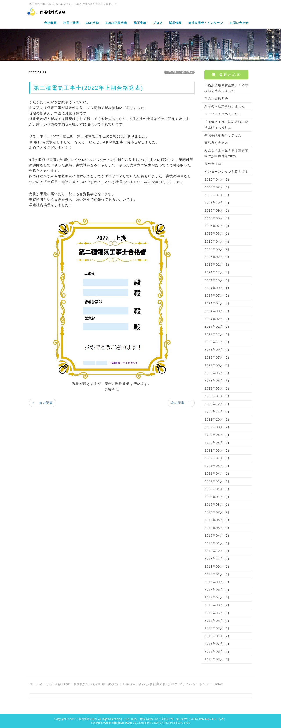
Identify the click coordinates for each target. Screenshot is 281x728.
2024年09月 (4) (216, 288)
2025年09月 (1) (216, 210)
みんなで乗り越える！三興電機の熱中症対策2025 (226, 153)
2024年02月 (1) (216, 319)
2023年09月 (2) (216, 349)
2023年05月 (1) (216, 373)
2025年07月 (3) (216, 226)
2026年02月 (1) (216, 187)
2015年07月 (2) (216, 644)
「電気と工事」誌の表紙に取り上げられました (226, 124)
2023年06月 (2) (216, 365)
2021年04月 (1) (216, 473)
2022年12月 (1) (216, 404)
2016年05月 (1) (216, 620)
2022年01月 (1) (216, 458)
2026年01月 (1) (216, 195)
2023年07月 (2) (216, 357)
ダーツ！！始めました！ (222, 114)
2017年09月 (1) (216, 582)
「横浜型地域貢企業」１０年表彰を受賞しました (226, 88)
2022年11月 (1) (216, 411)
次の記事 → (181, 402)
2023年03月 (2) (216, 388)
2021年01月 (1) (216, 481)
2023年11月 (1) (216, 342)
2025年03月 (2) (216, 249)
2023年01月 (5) (216, 396)
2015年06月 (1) (216, 651)
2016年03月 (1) (216, 628)
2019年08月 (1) (216, 504)
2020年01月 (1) (216, 497)
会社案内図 (158, 684)
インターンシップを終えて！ (226, 171)
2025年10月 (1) (216, 203)
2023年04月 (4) (216, 380)
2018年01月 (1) (216, 574)
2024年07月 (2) (216, 295)
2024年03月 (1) (216, 311)
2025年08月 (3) (216, 218)
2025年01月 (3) (216, 264)
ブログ (173, 684)
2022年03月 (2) (216, 450)
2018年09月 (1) (216, 566)
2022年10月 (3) (216, 419)
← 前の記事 (42, 402)
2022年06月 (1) (216, 435)
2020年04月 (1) (216, 489)
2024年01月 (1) (216, 326)
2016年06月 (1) (216, 613)
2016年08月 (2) (216, 605)
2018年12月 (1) (216, 551)
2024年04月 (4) (216, 303)
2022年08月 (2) (216, 427)
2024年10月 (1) (216, 280)
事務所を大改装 (216, 143)
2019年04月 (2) (216, 535)
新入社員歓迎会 (216, 98)
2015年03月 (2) (216, 659)
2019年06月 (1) (216, 520)
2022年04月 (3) (216, 442)
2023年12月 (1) (216, 334)
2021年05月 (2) (216, 466)
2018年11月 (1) (216, 558)
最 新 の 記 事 (226, 75)
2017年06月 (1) (216, 589)
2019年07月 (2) (216, 512)
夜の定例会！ (214, 164)
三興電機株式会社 (86, 719)
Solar (218, 684)
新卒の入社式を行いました (224, 106)
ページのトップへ (42, 684)
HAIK (187, 722)
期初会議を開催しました (222, 135)
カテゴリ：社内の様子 (179, 72)
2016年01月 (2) (216, 636)
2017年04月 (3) (216, 597)
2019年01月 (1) (216, 543)
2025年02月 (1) (216, 257)
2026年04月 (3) (216, 179)
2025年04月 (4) (216, 241)
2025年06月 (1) (216, 233)
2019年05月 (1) (216, 528)
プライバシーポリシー (196, 684)
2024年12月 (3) (216, 272)
